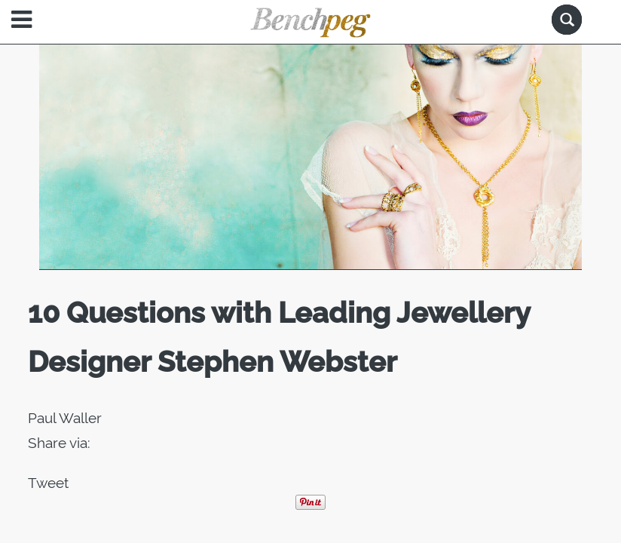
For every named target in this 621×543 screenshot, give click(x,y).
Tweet (48, 482)
